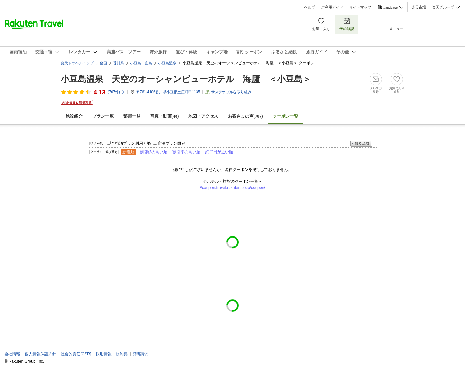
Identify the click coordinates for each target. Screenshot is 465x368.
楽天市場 (418, 7)
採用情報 (104, 354)
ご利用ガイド (332, 7)
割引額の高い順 (153, 152)
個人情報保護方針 (40, 354)
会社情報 (12, 354)
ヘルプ (309, 7)
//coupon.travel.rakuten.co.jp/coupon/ (232, 187)
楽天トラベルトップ (77, 63)
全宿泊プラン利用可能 (131, 143)
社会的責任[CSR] (76, 354)
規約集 (122, 354)
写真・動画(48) (164, 116)
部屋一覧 (131, 116)
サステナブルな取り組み (231, 92)
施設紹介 (74, 116)
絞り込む (361, 144)
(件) (116, 92)
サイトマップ (360, 7)
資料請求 (140, 354)
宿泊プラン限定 (171, 143)
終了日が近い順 (219, 152)
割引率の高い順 (186, 152)
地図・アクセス (203, 116)
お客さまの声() (245, 116)
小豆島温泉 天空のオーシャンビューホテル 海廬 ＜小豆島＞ (186, 79)
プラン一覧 (103, 116)
